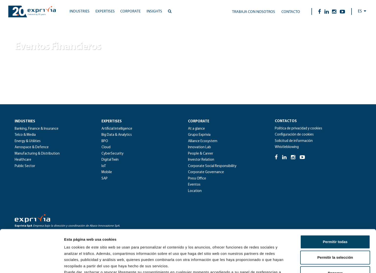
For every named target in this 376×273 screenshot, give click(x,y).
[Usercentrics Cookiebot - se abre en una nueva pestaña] (31, 263)
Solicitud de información (294, 141)
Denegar (335, 233)
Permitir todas (335, 202)
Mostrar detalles (264, 263)
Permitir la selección (335, 218)
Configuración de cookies (294, 134)
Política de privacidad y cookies (298, 128)
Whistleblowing (287, 147)
